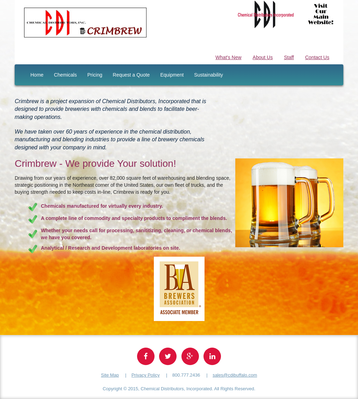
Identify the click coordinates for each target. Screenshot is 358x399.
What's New (228, 57)
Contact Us (317, 57)
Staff (289, 57)
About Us (263, 57)
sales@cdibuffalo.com (235, 375)
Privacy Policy (145, 375)
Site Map (110, 375)
